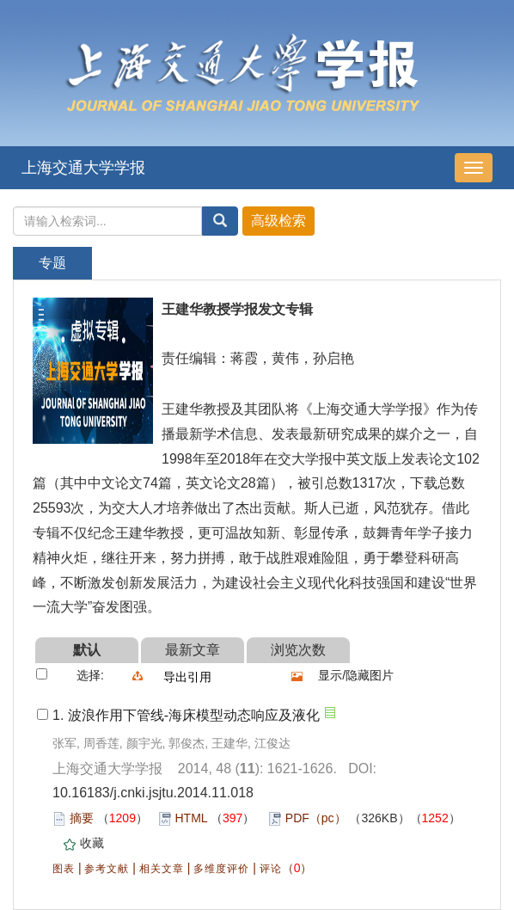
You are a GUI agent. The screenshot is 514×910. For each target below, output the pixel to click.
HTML (191, 818)
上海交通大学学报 (83, 167)
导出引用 (187, 677)
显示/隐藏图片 (356, 675)
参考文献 (106, 869)
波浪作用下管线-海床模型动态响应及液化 (194, 715)
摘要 (82, 818)
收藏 (92, 843)
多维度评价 (221, 869)
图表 (63, 869)
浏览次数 (298, 650)
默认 (87, 650)
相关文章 (161, 869)
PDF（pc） (315, 818)
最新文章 (192, 650)
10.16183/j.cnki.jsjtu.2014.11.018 (153, 792)
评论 (271, 869)
